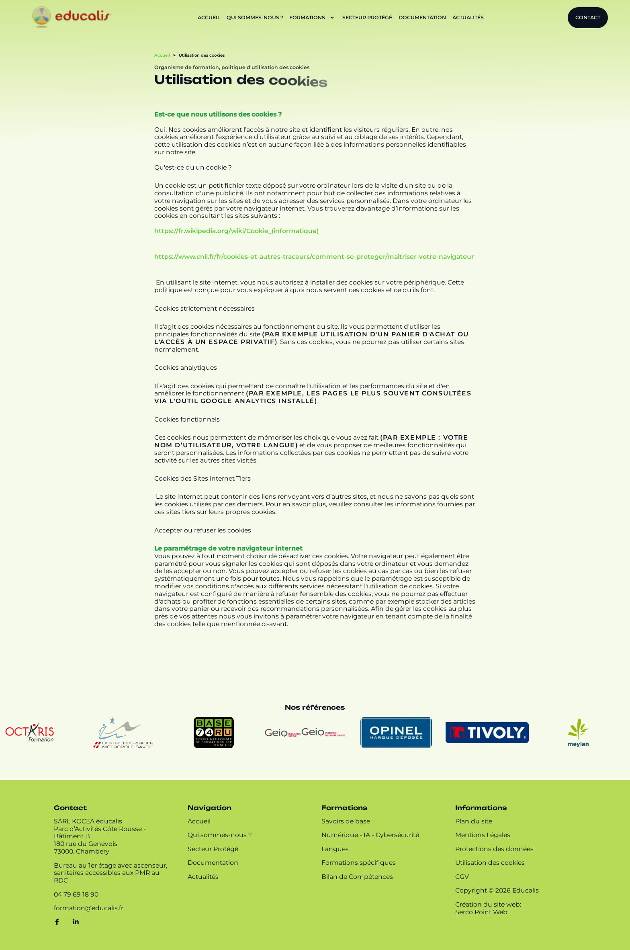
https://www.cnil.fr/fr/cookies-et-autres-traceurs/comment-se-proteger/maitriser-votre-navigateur (314, 256)
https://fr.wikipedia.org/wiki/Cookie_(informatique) (236, 231)
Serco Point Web (481, 912)
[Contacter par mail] (88, 908)
